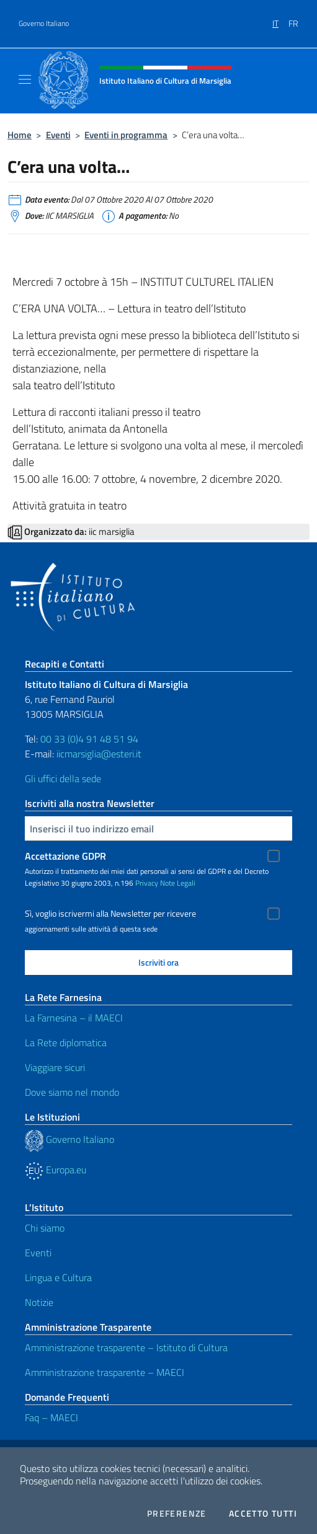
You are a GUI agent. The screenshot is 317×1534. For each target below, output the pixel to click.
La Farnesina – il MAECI (74, 1017)
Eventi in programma (125, 135)
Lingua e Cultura (58, 1277)
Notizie (39, 1302)
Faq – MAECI (51, 1417)
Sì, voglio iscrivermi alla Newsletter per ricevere (110, 913)
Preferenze (177, 1513)
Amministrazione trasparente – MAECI (104, 1372)
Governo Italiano (44, 23)
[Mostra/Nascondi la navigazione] (24, 79)
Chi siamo (45, 1227)
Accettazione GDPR (65, 856)
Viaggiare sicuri (55, 1067)
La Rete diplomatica (66, 1042)
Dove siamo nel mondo (72, 1092)
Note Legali (177, 883)
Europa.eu (55, 1169)
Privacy (146, 883)
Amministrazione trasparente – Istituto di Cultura (126, 1347)
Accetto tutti (263, 1513)
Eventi (58, 135)
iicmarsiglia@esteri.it (98, 753)
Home (19, 135)
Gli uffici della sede (63, 778)
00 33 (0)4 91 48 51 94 (89, 738)
